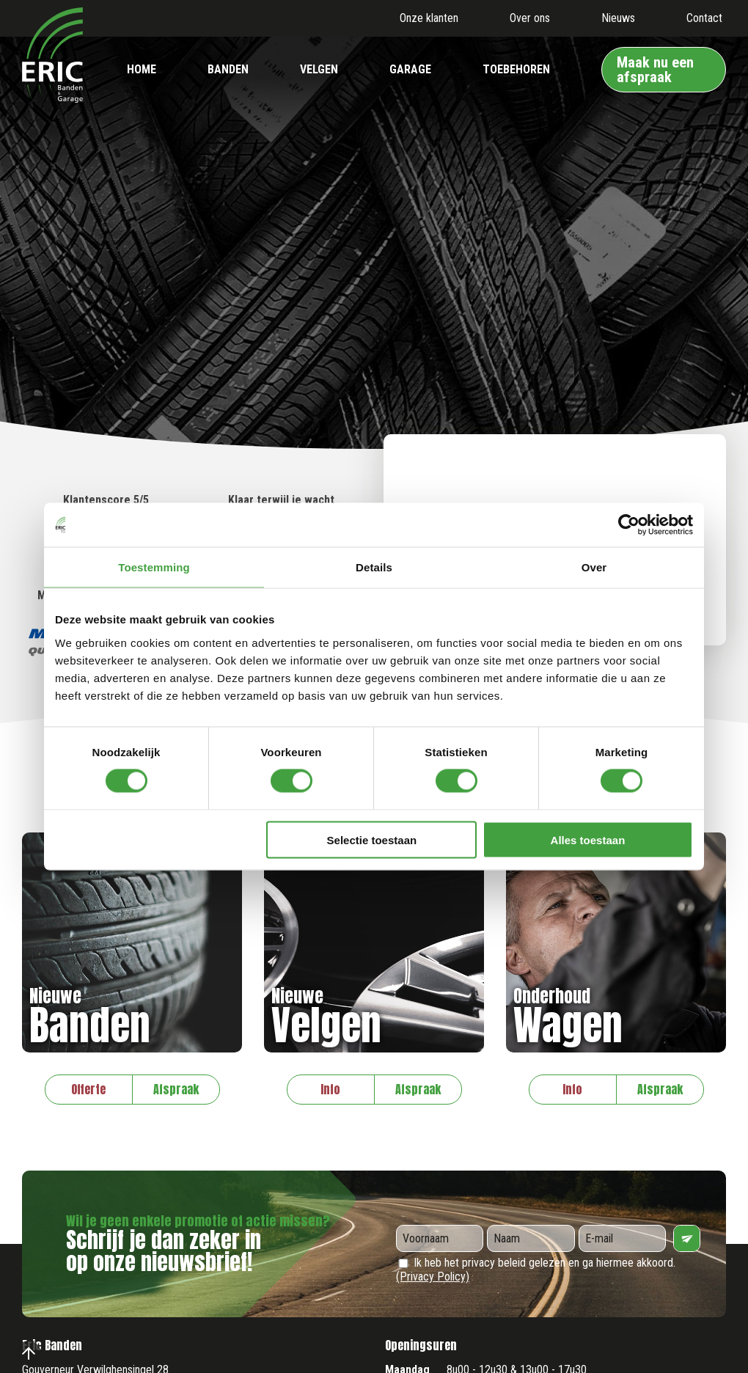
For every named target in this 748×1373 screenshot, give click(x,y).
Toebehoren (516, 69)
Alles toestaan (588, 839)
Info (330, 1089)
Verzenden (686, 1238)
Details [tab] (374, 567)
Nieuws (618, 18)
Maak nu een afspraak (655, 70)
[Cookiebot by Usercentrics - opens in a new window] (629, 525)
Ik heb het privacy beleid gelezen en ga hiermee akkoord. (535, 1270)
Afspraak (176, 1089)
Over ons (530, 18)
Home (141, 69)
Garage (410, 69)
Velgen (319, 69)
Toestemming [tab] (154, 567)
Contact (704, 18)
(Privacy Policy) (432, 1277)
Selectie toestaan (372, 839)
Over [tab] (594, 567)
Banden (228, 69)
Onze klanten (429, 18)
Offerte (88, 1089)
